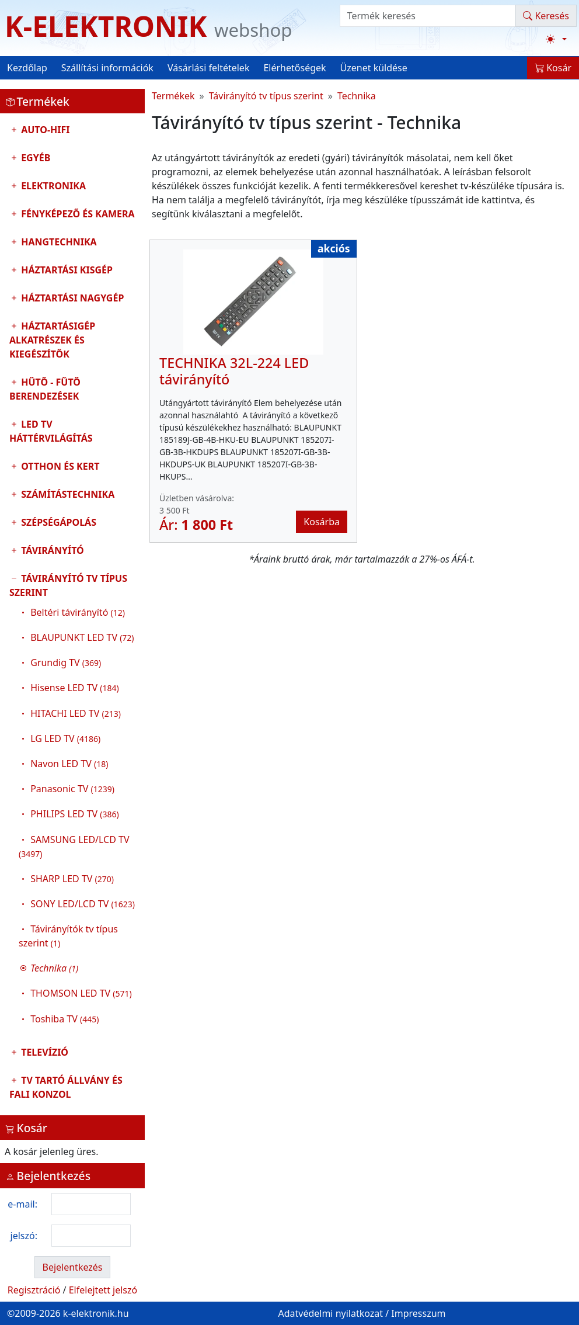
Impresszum (418, 1313)
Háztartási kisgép (66, 269)
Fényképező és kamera (77, 213)
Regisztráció (34, 1290)
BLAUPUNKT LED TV (82, 637)
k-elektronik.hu (96, 1313)
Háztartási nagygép (71, 298)
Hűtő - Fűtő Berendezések (45, 389)
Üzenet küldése (373, 67)
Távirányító (51, 550)
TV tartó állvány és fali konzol (66, 1087)
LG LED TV (65, 738)
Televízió (43, 1052)
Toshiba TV (64, 1018)
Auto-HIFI (44, 129)
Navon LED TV (69, 763)
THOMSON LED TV (81, 993)
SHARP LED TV (72, 878)
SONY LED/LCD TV (82, 903)
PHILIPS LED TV (74, 813)
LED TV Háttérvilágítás (51, 431)
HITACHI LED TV (75, 713)
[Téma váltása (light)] (556, 39)
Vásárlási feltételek (209, 67)
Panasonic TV (72, 788)
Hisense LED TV (74, 687)
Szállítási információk (107, 67)
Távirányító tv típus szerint (72, 801)
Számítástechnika (66, 494)
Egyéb (34, 157)
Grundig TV (65, 662)
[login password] (91, 1236)
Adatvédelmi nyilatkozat (330, 1313)
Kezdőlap (27, 67)
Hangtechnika (58, 241)
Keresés (546, 15)
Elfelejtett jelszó (103, 1290)
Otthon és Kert (59, 466)
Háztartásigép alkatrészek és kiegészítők (52, 340)
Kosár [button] (553, 67)
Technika (356, 95)
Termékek (173, 95)
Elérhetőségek (294, 67)
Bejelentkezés (72, 1267)
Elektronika (52, 185)
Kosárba (322, 521)
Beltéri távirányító (77, 612)
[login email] (91, 1204)
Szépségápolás (57, 522)
